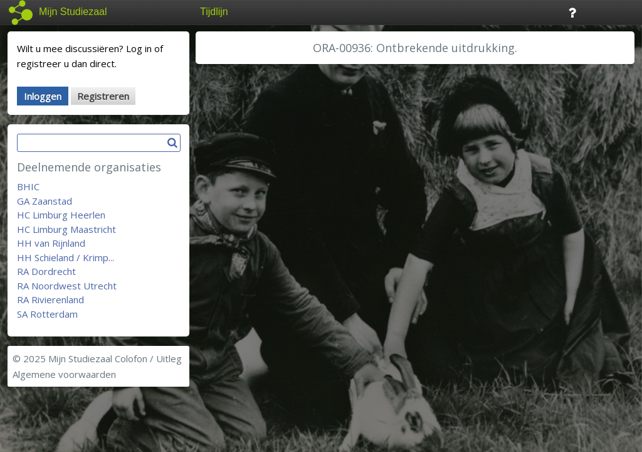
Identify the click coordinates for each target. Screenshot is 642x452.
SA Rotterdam (47, 314)
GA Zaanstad (44, 201)
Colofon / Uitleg (148, 358)
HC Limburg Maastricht (66, 229)
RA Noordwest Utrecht (67, 285)
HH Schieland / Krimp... (65, 257)
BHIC (28, 186)
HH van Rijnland (51, 243)
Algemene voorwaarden (64, 374)
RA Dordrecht (46, 271)
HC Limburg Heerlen (61, 214)
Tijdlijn (214, 11)
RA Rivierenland (50, 299)
